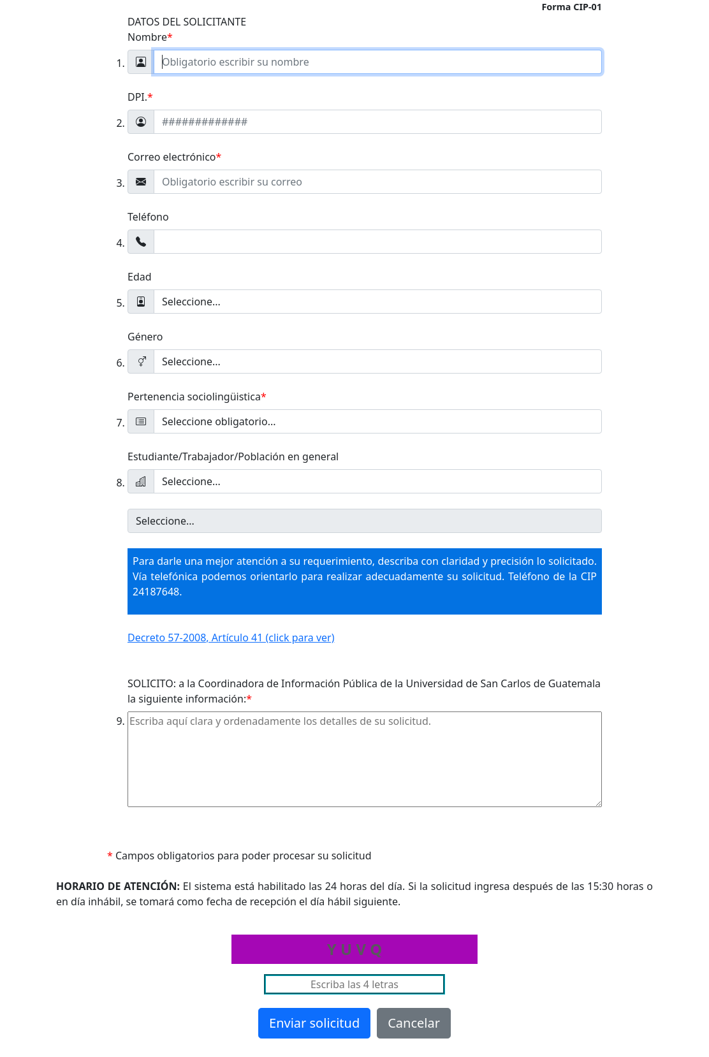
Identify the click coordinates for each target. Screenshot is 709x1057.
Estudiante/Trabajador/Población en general (233, 456)
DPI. (140, 97)
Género (145, 337)
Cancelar (414, 1022)
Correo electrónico (174, 157)
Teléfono (148, 217)
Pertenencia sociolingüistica (197, 397)
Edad (140, 277)
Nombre (150, 37)
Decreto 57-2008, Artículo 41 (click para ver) (231, 638)
